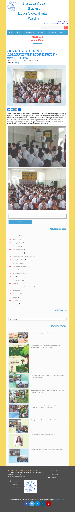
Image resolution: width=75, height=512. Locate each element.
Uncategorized (17, 294)
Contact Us (52, 32)
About (19, 32)
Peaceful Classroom (18, 270)
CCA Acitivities (16, 246)
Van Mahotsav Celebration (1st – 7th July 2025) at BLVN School (48, 376)
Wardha (15, 297)
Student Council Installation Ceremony (23, 287)
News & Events (17, 481)
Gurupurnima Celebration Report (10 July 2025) (48, 420)
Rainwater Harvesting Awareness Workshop (47, 450)
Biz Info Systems (61, 499)
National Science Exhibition (20, 266)
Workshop (16, 63)
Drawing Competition (18, 260)
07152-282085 (16, 475)
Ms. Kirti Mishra (23, 60)
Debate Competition (18, 253)
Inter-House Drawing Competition (43, 333)
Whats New (16, 300)
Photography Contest (18, 273)
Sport (14, 283)
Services (15, 484)
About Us (54, 471)
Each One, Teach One (18, 263)
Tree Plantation (17, 290)
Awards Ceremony (18, 239)
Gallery (54, 477)
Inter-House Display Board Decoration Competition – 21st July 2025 (45, 406)
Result (14, 277)
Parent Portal (64, 22)
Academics (41, 32)
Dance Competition (18, 249)
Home (10, 32)
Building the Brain (17, 243)
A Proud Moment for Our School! (43, 435)
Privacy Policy (16, 488)
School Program (17, 280)
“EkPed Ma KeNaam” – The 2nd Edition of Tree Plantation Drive (48, 391)
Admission (15, 236)
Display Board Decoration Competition (23, 256)
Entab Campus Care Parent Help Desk (56, 24)
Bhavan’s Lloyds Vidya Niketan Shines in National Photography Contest (46, 346)
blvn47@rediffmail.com (18, 477)
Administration (29, 32)
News (61, 32)
